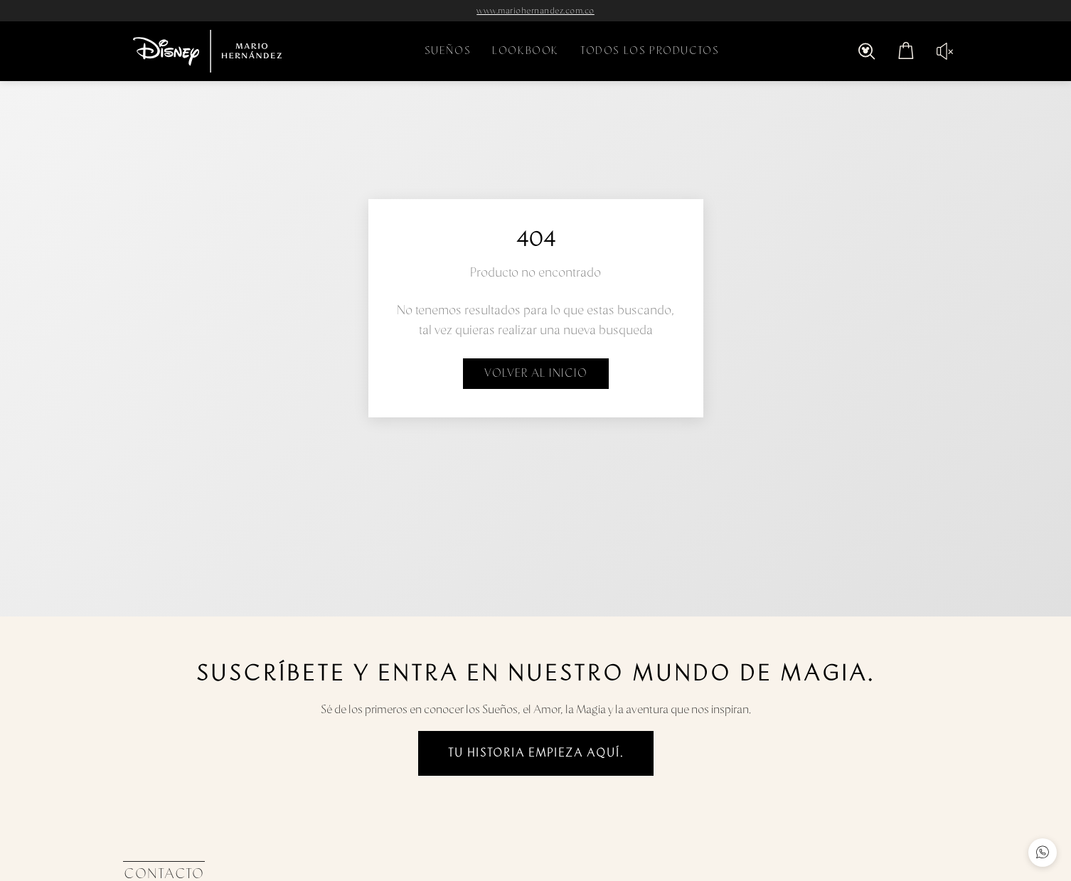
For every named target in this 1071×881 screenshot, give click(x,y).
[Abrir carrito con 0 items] (906, 51)
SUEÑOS (448, 51)
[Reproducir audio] (939, 51)
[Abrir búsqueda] (867, 51)
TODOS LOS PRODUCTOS (649, 51)
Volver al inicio (535, 373)
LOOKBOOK (525, 51)
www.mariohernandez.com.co (535, 10)
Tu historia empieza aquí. (536, 753)
